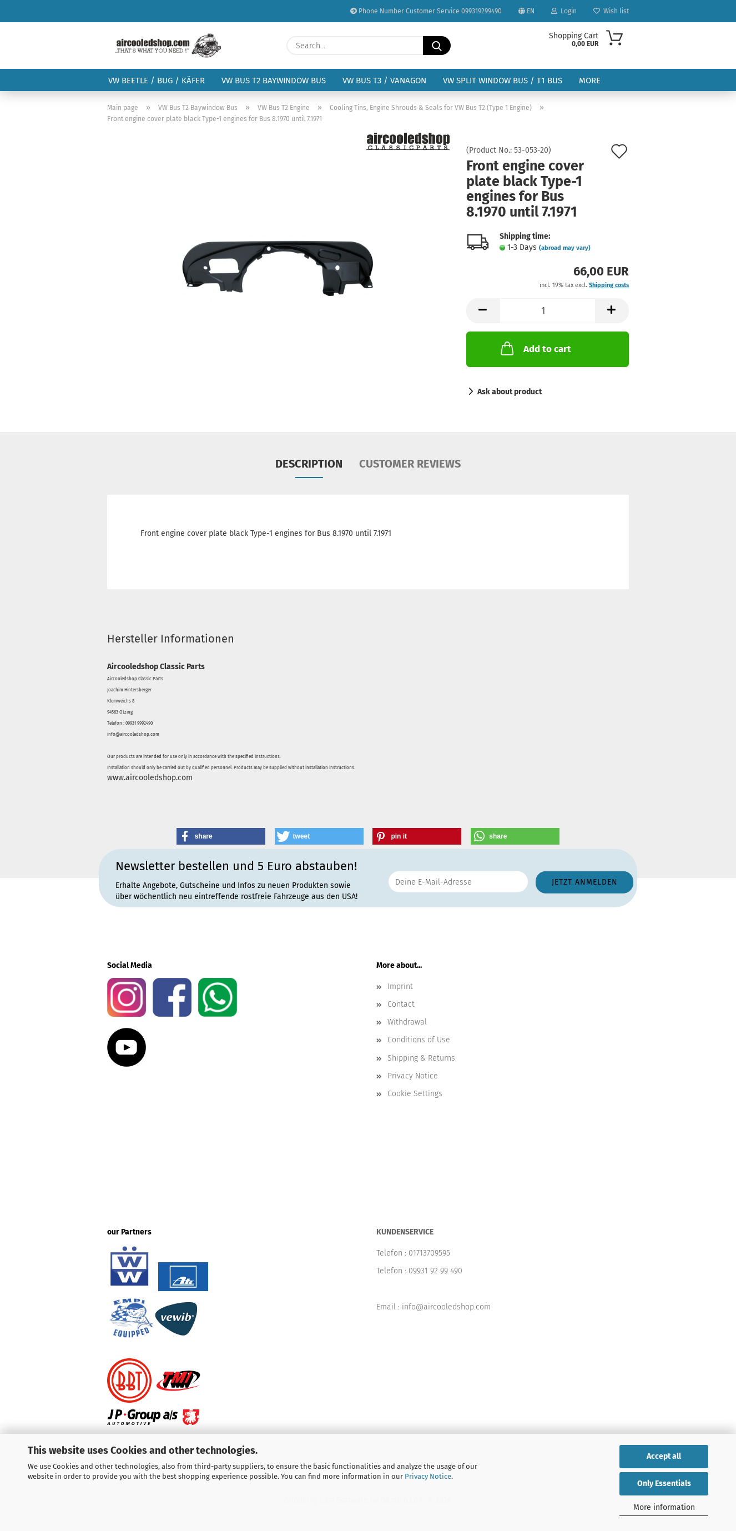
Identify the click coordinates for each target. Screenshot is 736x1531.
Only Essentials (664, 1483)
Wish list (611, 11)
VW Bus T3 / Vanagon (384, 81)
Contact (401, 1004)
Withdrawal (407, 1022)
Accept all (664, 1456)
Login (564, 11)
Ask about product (509, 391)
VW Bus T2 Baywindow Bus (273, 81)
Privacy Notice (428, 1476)
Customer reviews (410, 463)
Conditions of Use (418, 1040)
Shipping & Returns (421, 1058)
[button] (483, 310)
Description (308, 463)
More (590, 81)
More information (664, 1507)
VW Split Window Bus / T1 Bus (502, 81)
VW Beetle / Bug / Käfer (156, 81)
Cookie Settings (414, 1093)
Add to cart (534, 348)
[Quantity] (548, 310)
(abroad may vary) (565, 248)
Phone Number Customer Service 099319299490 (426, 11)
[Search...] (437, 45)
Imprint (400, 986)
